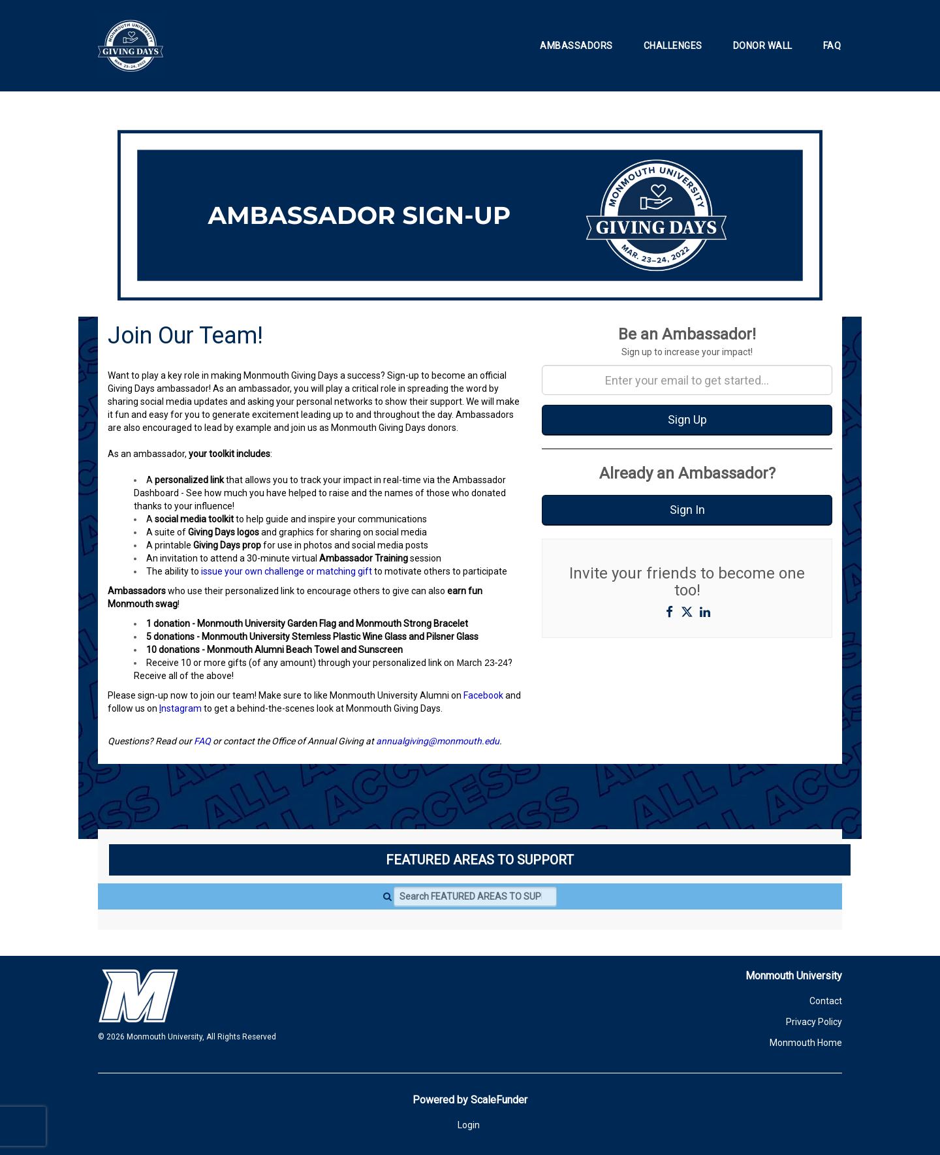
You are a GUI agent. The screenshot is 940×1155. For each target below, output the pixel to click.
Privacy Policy (814, 1022)
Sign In (687, 509)
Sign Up (687, 419)
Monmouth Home (806, 1042)
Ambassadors (576, 45)
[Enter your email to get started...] (687, 380)
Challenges (673, 45)
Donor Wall (762, 45)
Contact (825, 1001)
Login (469, 1125)
